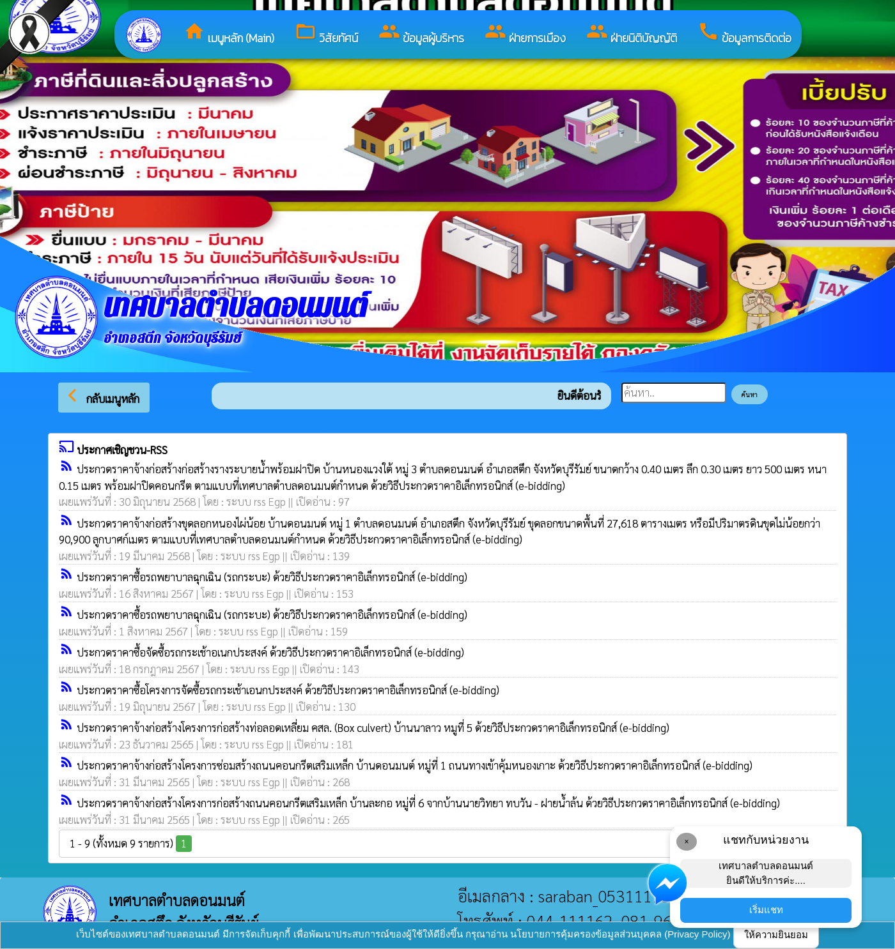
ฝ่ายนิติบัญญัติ (631, 33)
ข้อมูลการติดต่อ (744, 33)
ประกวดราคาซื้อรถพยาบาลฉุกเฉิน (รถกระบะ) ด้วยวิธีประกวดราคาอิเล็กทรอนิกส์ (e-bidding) (272, 577)
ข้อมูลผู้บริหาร (421, 33)
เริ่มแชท (766, 909)
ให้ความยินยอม (776, 934)
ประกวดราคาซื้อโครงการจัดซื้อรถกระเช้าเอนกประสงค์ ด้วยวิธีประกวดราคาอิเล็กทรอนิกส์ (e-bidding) (288, 690)
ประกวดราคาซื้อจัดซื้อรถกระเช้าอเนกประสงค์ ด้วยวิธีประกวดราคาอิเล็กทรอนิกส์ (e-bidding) (270, 652)
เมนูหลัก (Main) (228, 33)
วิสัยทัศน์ (326, 33)
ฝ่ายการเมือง (525, 33)
